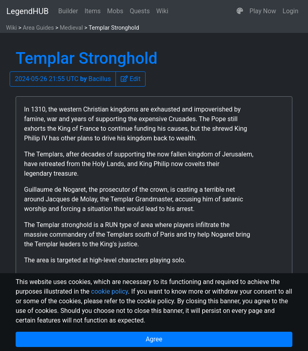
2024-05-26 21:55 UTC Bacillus (63, 79)
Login (290, 11)
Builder (68, 11)
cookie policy (109, 291)
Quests (140, 11)
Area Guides (38, 27)
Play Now (262, 11)
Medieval (71, 27)
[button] (239, 11)
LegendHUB (27, 11)
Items (93, 11)
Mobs (115, 11)
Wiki (162, 11)
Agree (154, 339)
